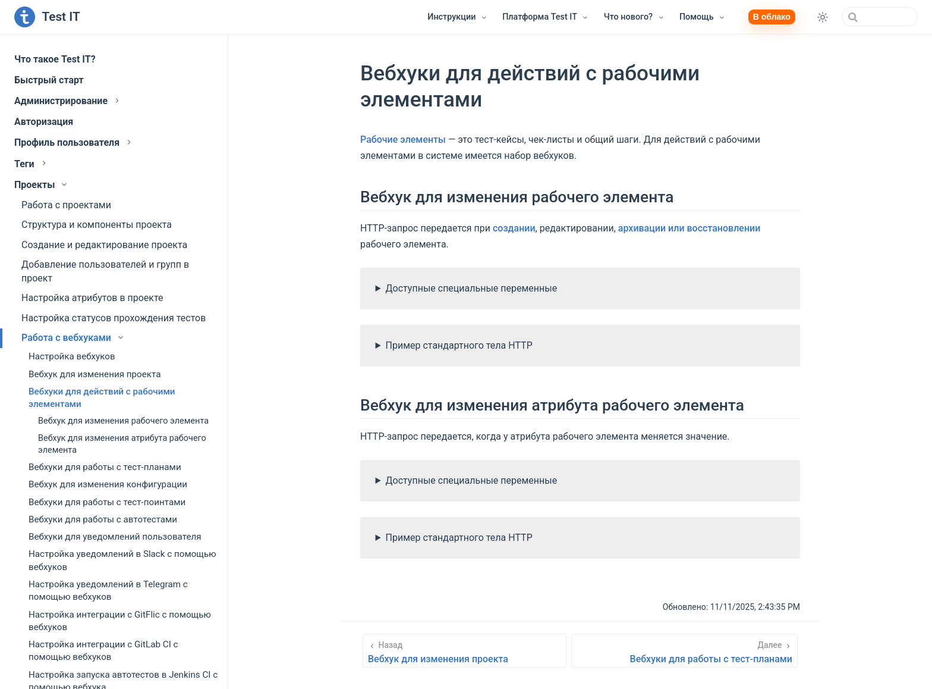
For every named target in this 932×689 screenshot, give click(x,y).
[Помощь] (702, 17)
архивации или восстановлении (689, 228)
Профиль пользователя (74, 142)
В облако (772, 16)
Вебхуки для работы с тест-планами (105, 467)
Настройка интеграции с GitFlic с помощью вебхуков (120, 620)
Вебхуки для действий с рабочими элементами (102, 397)
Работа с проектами (66, 205)
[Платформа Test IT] (546, 17)
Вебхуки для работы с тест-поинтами (107, 502)
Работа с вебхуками (73, 337)
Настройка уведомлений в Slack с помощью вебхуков (122, 560)
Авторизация (43, 121)
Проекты (41, 184)
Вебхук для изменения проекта (94, 374)
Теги (31, 164)
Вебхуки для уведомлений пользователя (115, 536)
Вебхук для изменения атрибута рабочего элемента (122, 444)
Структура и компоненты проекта (96, 224)
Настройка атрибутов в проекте (92, 297)
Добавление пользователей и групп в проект (105, 271)
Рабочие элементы (403, 139)
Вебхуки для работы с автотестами (103, 519)
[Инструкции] (457, 17)
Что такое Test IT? (55, 59)
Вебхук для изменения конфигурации (108, 484)
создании (514, 228)
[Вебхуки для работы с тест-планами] (684, 651)
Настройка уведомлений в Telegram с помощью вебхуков (108, 590)
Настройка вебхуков (72, 356)
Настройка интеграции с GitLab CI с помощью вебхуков (103, 650)
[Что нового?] (634, 17)
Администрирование (68, 101)
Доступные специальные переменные (472, 288)
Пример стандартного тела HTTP (459, 345)
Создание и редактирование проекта (104, 244)
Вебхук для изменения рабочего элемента (123, 421)
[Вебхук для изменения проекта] (464, 651)
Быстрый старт (49, 80)
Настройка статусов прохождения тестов (113, 318)
